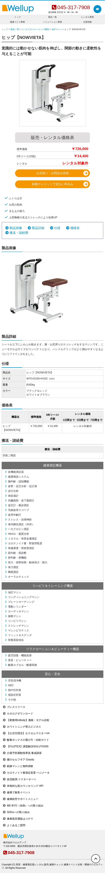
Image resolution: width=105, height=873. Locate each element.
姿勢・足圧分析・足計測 (21, 486)
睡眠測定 (12, 572)
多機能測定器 (14, 472)
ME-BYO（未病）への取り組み (23, 805)
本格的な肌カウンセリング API (23, 785)
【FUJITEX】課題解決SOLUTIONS (25, 746)
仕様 (57, 228)
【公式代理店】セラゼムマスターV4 (26, 733)
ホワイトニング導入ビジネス (22, 726)
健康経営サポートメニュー (20, 799)
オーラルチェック (17, 576)
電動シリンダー (15, 606)
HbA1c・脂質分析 (17, 533)
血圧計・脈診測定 (17, 505)
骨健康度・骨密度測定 (19, 548)
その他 (10, 699)
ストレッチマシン (17, 625)
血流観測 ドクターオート (19, 779)
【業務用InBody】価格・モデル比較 (26, 720)
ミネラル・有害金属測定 (21, 538)
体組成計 (12, 495)
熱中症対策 (13, 690)
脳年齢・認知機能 (17, 481)
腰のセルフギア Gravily (18, 759)
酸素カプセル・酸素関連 (21, 665)
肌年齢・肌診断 (15, 552)
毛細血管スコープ (17, 510)
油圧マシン (13, 592)
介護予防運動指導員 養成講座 (22, 753)
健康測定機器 (52, 465)
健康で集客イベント (17, 792)
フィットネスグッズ (18, 635)
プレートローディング (19, 601)
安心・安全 (52, 674)
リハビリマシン (15, 621)
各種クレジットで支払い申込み (52, 184)
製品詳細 (38, 228)
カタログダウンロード (18, 713)
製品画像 (16, 228)
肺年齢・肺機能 (15, 557)
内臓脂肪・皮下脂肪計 (19, 500)
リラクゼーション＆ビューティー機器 (52, 649)
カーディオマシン (17, 611)
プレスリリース (14, 707)
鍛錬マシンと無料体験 (18, 766)
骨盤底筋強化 (14, 640)
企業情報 (87, 22)
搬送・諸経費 (19, 232)
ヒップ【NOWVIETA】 (24, 37)
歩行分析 (12, 491)
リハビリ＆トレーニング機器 (52, 585)
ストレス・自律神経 (18, 519)
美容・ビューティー (18, 660)
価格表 (75, 228)
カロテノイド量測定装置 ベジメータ (26, 772)
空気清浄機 (13, 680)
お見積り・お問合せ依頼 (52, 173)
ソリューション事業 (52, 22)
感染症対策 (13, 694)
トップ (17, 17)
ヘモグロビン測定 (17, 529)
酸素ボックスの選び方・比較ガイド (26, 739)
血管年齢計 (13, 514)
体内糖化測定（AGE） (20, 524)
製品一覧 (52, 17)
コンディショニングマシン (22, 597)
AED (9, 685)
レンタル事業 (87, 17)
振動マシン (13, 616)
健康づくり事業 (17, 22)
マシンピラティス (17, 630)
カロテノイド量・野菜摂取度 (23, 543)
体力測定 (12, 567)
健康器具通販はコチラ (18, 818)
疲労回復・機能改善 (18, 655)
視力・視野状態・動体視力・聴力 (26, 562)
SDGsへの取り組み (16, 812)
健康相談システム (17, 476)
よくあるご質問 (14, 825)
